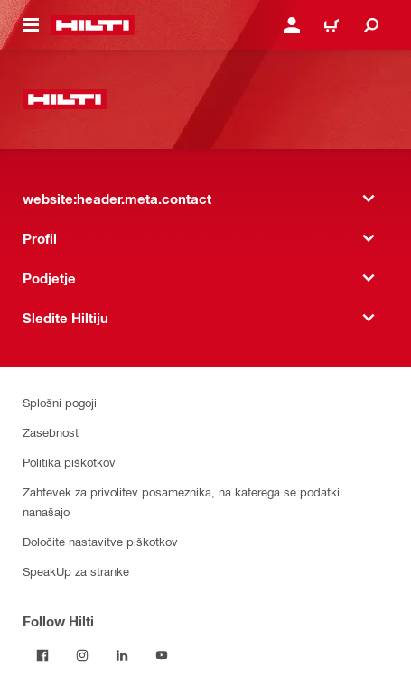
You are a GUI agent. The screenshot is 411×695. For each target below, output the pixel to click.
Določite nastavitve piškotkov (100, 541)
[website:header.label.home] (93, 25)
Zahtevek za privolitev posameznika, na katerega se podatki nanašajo (181, 501)
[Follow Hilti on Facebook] (42, 655)
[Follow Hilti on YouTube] (162, 655)
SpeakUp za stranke (76, 571)
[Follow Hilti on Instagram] (82, 655)
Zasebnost (51, 432)
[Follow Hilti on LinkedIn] (122, 655)
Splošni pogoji (60, 402)
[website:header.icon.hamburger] (31, 25)
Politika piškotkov (69, 461)
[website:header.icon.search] (371, 25)
